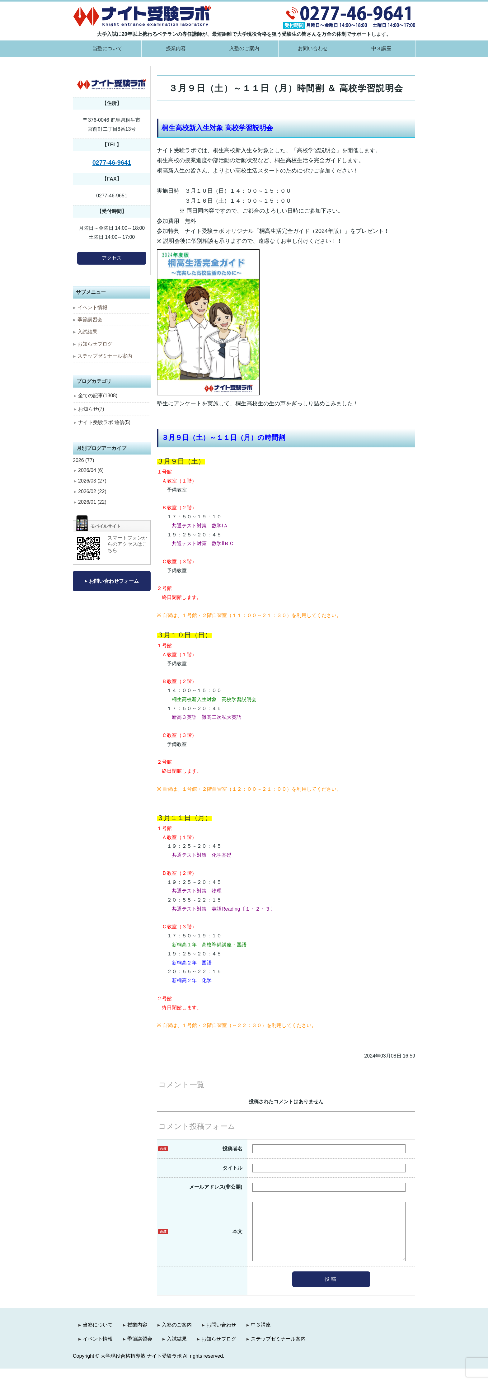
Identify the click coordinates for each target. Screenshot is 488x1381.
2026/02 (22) (92, 491)
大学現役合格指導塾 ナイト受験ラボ (141, 1368)
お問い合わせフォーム (114, 581)
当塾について (107, 48)
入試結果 (87, 331)
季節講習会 (89, 319)
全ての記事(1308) (97, 395)
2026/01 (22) (92, 502)
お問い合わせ (313, 48)
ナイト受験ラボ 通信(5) (104, 422)
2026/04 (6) (91, 470)
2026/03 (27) (92, 480)
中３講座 (381, 48)
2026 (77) (83, 460)
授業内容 (176, 48)
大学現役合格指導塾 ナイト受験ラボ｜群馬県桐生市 (142, 16)
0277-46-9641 (111, 162)
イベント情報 (92, 307)
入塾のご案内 (244, 48)
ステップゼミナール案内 (104, 356)
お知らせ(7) (91, 409)
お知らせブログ (94, 343)
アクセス (112, 258)
